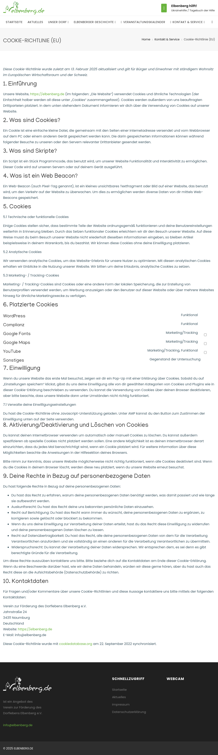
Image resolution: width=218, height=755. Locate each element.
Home (146, 39)
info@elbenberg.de (18, 725)
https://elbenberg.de (47, 94)
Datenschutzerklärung (129, 712)
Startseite (14, 22)
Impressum (121, 704)
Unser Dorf (58, 22)
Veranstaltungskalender (143, 22)
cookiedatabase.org (75, 643)
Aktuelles (35, 22)
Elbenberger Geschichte (94, 22)
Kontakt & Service (187, 22)
